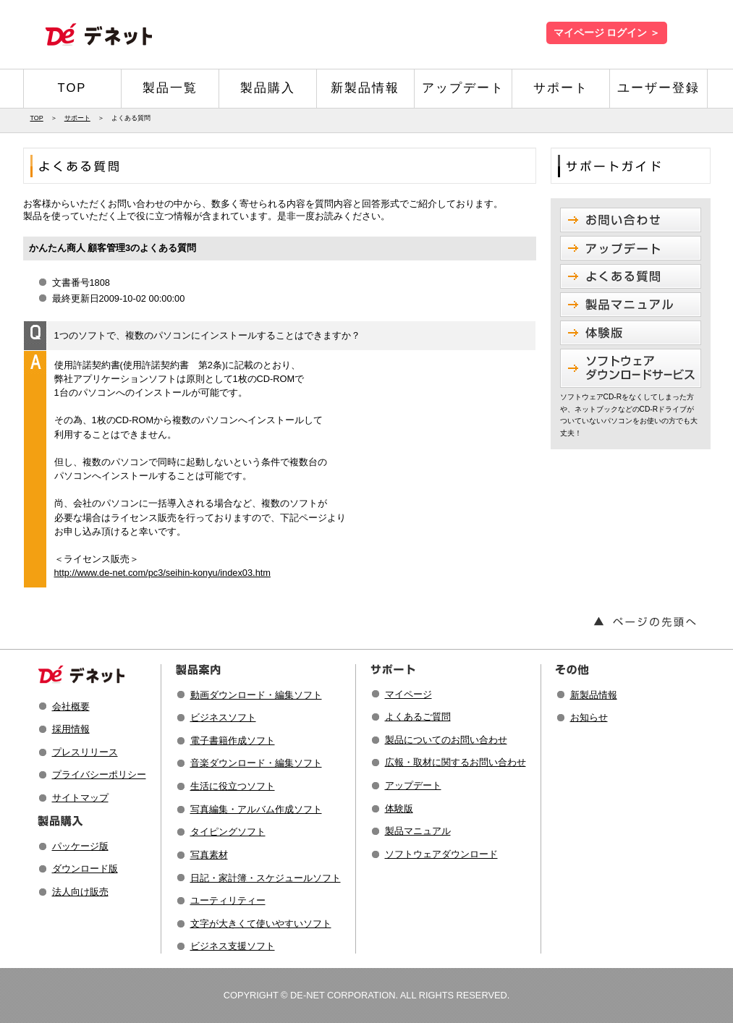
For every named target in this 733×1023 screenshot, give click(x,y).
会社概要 (71, 706)
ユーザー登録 (658, 88)
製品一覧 (170, 88)
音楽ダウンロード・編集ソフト (256, 762)
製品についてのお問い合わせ (446, 739)
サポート (560, 88)
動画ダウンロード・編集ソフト (256, 694)
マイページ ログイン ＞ (607, 32)
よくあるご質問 (418, 716)
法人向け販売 (80, 891)
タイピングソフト (228, 831)
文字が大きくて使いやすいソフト (260, 923)
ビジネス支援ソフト (232, 946)
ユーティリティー (228, 900)
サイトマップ (80, 797)
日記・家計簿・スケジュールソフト (265, 878)
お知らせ (589, 717)
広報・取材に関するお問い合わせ (455, 762)
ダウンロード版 (85, 868)
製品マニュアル (418, 830)
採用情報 (71, 728)
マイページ (408, 694)
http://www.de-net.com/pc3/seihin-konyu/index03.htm (162, 572)
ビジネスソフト (223, 717)
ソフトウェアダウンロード (441, 854)
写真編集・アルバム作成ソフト (256, 809)
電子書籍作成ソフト (232, 740)
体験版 (399, 808)
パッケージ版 (80, 846)
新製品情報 (365, 88)
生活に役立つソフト (232, 786)
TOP (72, 88)
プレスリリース (85, 752)
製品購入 (267, 88)
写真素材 (209, 854)
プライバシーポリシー (99, 774)
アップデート (463, 88)
